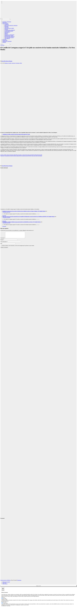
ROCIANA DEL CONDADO (10, 36)
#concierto (13, 63)
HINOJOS (6, 29)
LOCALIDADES (5, 23)
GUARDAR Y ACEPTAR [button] (5, 607)
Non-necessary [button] (3, 603)
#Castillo (9, 63)
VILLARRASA (7, 38)
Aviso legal (4, 584)
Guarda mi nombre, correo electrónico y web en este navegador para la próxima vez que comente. (18, 246)
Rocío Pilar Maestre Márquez (7, 61)
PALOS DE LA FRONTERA (9, 34)
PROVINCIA (4, 22)
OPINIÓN (4, 42)
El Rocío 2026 (4, 40)
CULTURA (4, 39)
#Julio (21, 63)
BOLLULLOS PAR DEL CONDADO (11, 25)
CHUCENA (7, 27)
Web (1, 244)
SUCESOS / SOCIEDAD (6, 21)
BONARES (6, 26)
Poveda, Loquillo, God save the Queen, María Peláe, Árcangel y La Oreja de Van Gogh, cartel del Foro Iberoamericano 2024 (21, 154)
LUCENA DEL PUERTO (9, 31)
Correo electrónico (3, 242)
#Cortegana (17, 63)
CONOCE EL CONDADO (7, 41)
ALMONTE (7, 24)
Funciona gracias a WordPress (5, 581)
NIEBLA (6, 33)
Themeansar (19, 581)
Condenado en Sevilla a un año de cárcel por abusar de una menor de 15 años (16, 134)
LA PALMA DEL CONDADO (10, 30)
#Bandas (6, 63)
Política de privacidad (6, 583)
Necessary (4, 599)
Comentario (2, 239)
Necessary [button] (3, 598)
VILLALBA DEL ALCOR (9, 37)
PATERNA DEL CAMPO (9, 35)
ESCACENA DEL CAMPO (9, 28)
